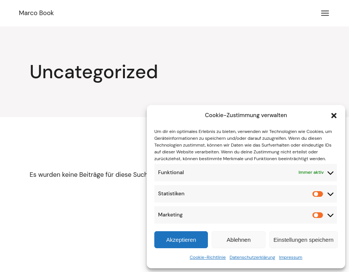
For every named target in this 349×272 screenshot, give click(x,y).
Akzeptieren (181, 239)
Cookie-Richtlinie (208, 257)
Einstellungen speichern (304, 239)
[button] (334, 115)
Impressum (291, 257)
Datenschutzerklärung (252, 257)
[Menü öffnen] (325, 13)
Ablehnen (239, 239)
